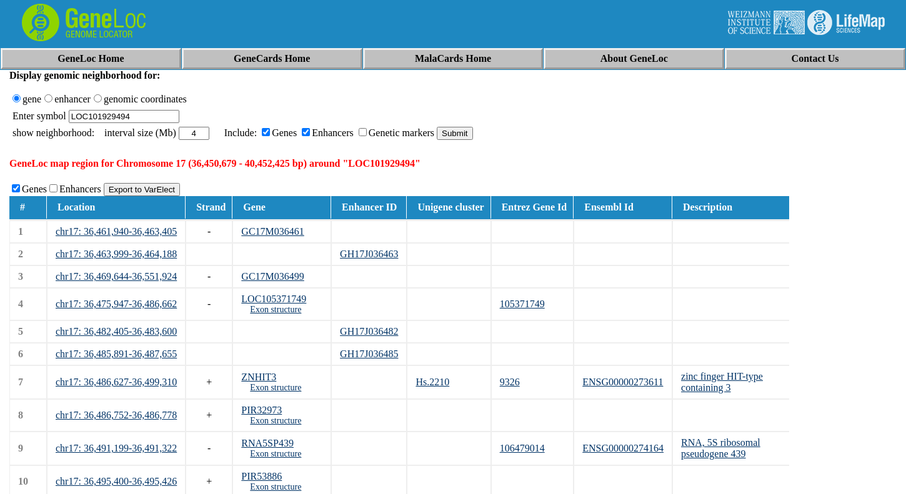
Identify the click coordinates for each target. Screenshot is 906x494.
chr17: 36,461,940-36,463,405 (116, 231)
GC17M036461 (272, 231)
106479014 (522, 448)
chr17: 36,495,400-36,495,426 (116, 481)
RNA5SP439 (267, 443)
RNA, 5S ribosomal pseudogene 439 (720, 448)
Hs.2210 (432, 382)
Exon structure (275, 309)
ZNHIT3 (258, 377)
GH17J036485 (369, 353)
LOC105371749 (273, 299)
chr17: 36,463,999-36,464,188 (116, 254)
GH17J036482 (369, 331)
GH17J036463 (369, 254)
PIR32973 (261, 410)
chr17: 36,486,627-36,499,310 (116, 382)
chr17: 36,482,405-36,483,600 (116, 331)
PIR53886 (261, 476)
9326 (510, 382)
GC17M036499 (272, 276)
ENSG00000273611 (622, 382)
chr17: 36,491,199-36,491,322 (116, 448)
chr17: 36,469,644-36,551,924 (116, 276)
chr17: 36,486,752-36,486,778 (116, 415)
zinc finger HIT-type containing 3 (722, 382)
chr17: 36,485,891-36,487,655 (116, 353)
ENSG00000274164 (623, 448)
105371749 (522, 304)
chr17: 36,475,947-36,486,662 (116, 304)
